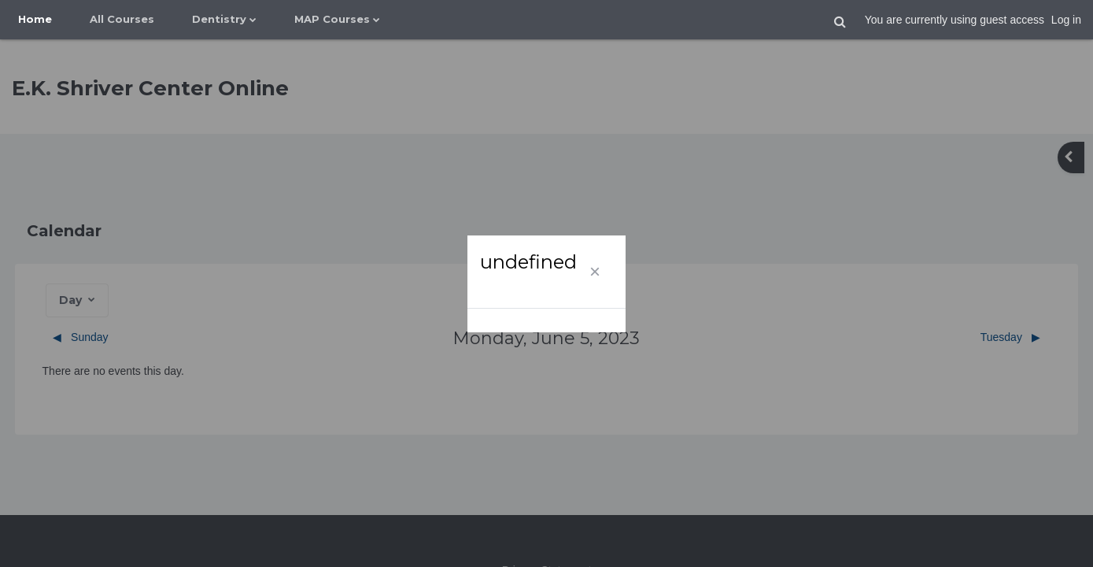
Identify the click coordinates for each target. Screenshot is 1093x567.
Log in (1066, 19)
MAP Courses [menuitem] (332, 19)
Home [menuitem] (35, 19)
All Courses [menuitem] (122, 19)
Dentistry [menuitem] (219, 19)
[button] (840, 22)
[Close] (595, 271)
